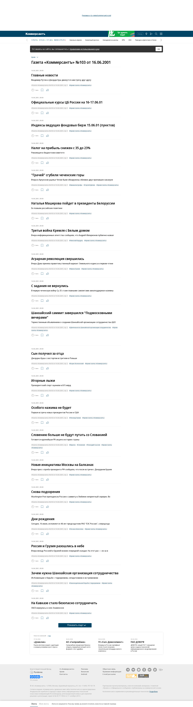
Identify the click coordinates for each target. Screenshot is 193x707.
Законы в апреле (76, 40)
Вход (140, 34)
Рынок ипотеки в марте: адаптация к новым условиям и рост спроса (46, 646)
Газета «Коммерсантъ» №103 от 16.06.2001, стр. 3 (50, 613)
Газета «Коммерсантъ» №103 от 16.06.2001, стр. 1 (50, 85)
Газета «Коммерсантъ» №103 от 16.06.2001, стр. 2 (50, 327)
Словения (81, 445)
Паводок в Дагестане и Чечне (145, 40)
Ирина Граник (75, 269)
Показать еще (76, 625)
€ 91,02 (41, 40)
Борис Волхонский (77, 363)
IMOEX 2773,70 (59, 40)
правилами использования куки (84, 49)
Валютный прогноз (92, 40)
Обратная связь (109, 669)
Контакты (64, 674)
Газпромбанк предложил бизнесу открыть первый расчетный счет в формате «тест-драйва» (78, 647)
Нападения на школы (110, 40)
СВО (129, 40)
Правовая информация (112, 671)
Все (49, 636)
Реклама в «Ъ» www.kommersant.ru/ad (96, 15)
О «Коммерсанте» (67, 669)
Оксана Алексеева (76, 529)
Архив (62, 671)
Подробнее (153, 691)
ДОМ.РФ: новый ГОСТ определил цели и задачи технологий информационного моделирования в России (143, 648)
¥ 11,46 (49, 40)
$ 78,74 (34, 40)
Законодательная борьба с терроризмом (85, 583)
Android (84, 674)
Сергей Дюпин (90, 185)
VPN (123, 40)
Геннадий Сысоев (94, 445)
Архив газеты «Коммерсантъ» (80, 85)
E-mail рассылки (109, 674)
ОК (159, 49)
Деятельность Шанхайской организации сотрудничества (90, 327)
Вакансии (85, 671)
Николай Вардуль (76, 240)
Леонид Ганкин (75, 418)
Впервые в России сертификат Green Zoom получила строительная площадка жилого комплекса (110, 648)
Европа (72, 445)
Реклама (84, 669)
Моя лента (44, 703)
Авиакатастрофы (76, 185)
